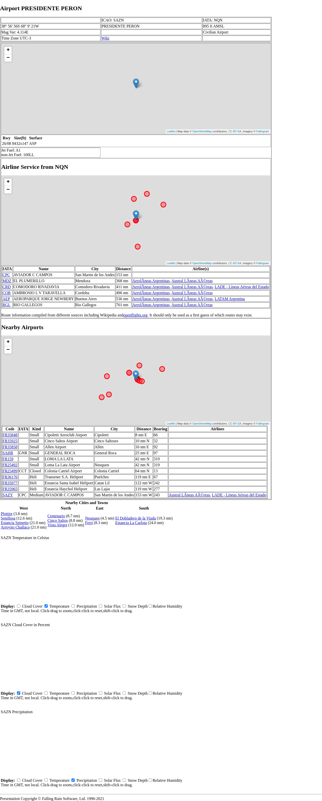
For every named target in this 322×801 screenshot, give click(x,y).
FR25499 (9, 471)
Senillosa (8, 518)
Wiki (105, 38)
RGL (6, 305)
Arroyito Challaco (15, 527)
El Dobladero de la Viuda (135, 518)
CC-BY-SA (234, 131)
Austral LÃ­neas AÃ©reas (192, 281)
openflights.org (135, 315)
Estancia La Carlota (131, 523)
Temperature (59, 606)
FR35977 (9, 483)
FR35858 (9, 447)
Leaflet (171, 131)
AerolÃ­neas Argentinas (151, 281)
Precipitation (86, 606)
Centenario (56, 516)
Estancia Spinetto (15, 523)
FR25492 (9, 465)
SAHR (7, 453)
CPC (6, 275)
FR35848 (9, 435)
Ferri (89, 523)
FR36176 (9, 477)
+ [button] (8, 50)
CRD (6, 287)
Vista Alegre (57, 525)
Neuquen (92, 518)
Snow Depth (138, 606)
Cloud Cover (32, 606)
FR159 (7, 459)
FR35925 (9, 441)
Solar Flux (112, 606)
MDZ (6, 281)
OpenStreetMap (202, 131)
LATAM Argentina (230, 299)
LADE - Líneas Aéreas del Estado (242, 287)
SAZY (7, 495)
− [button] (8, 58)
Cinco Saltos (57, 520)
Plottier (6, 514)
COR (6, 293)
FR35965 (9, 489)
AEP (6, 299)
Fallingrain (262, 131)
